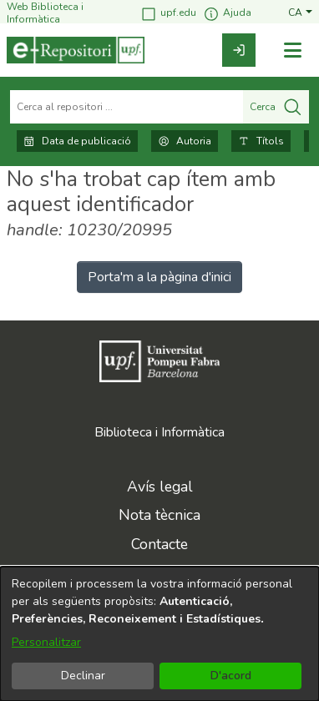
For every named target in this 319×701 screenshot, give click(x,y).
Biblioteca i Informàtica (159, 432)
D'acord (230, 675)
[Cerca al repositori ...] (126, 107)
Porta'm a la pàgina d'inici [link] (159, 277)
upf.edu (168, 14)
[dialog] (159, 634)
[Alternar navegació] (292, 50)
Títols (261, 141)
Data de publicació (77, 141)
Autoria (184, 141)
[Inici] (75, 50)
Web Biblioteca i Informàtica (45, 13)
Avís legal (160, 487)
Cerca (276, 107)
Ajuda (227, 14)
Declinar (83, 675)
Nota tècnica (159, 515)
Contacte (159, 544)
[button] (300, 13)
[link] (239, 50)
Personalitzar (46, 642)
